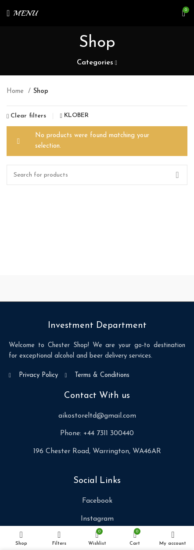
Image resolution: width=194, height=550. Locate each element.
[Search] (97, 175)
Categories (95, 62)
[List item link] (97, 416)
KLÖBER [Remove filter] (76, 116)
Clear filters (28, 116)
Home (16, 91)
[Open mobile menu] (22, 13)
